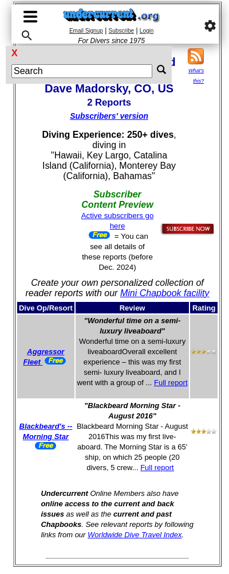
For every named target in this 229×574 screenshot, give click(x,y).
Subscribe (121, 31)
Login (146, 31)
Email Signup (86, 31)
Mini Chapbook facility (165, 293)
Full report (171, 382)
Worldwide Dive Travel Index (134, 534)
